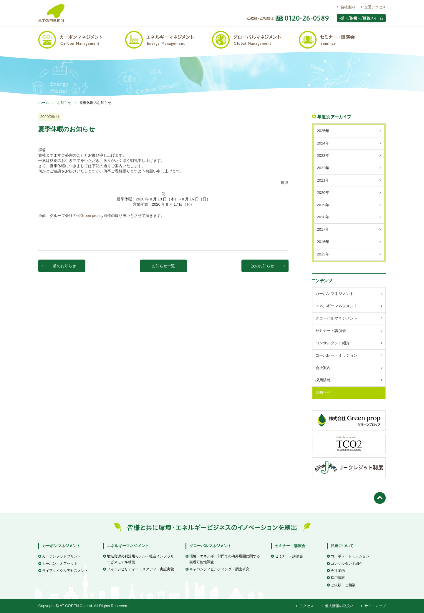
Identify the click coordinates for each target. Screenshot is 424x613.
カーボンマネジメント (61, 546)
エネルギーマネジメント (128, 546)
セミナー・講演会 (290, 546)
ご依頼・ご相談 (341, 585)
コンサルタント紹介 (344, 563)
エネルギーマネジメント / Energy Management (168, 39)
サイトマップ (373, 606)
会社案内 (346, 7)
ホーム (43, 102)
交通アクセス (373, 7)
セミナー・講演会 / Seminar (342, 39)
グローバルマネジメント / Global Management (255, 39)
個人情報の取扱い (337, 606)
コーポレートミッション (348, 556)
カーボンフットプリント (59, 556)
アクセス (305, 606)
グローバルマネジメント (210, 546)
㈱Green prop (88, 215)
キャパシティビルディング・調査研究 (217, 569)
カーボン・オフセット (57, 563)
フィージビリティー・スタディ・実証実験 (138, 569)
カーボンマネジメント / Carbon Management (81, 39)
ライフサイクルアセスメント (63, 570)
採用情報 (336, 577)
